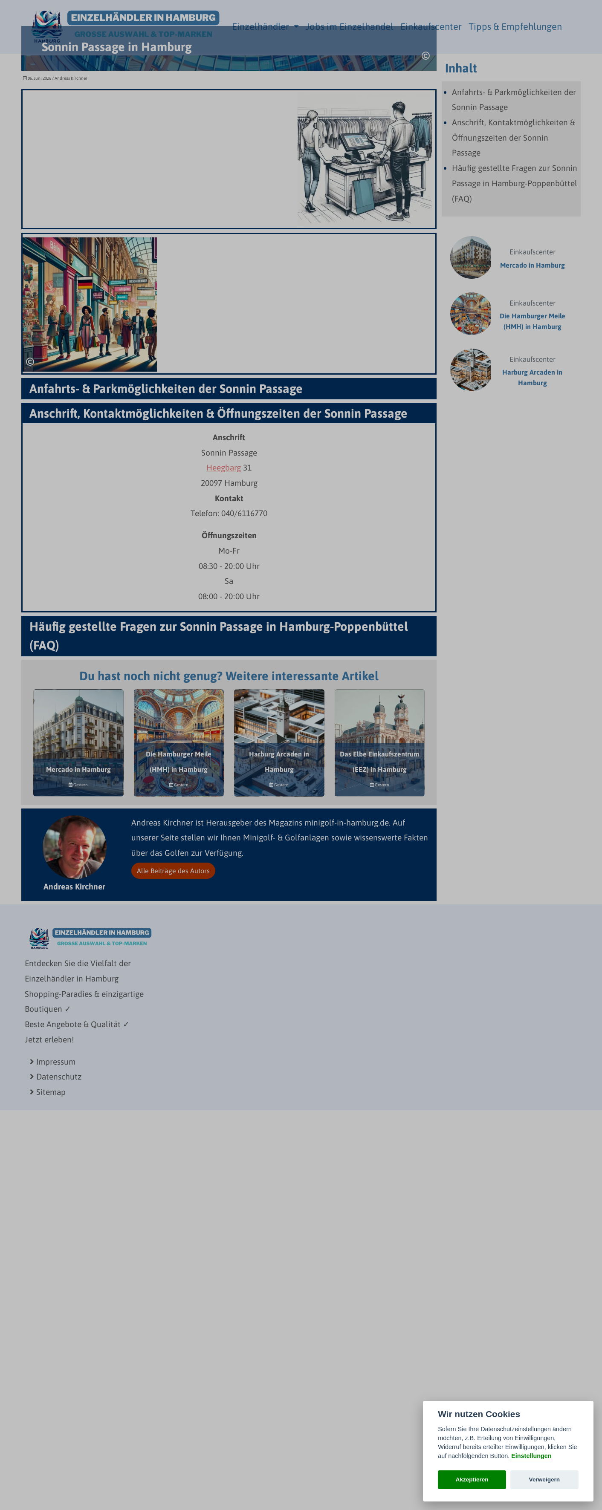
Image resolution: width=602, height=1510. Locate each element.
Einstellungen (531, 1455)
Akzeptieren (472, 1479)
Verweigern (544, 1479)
